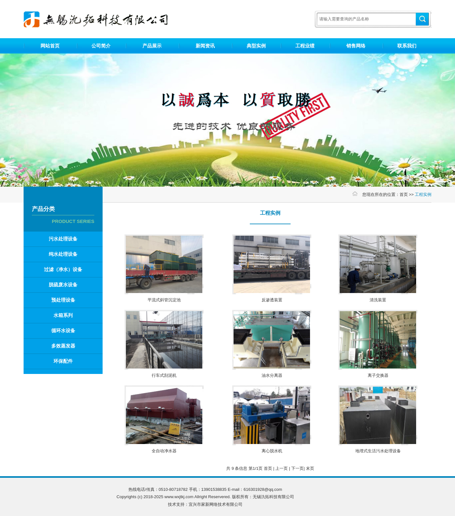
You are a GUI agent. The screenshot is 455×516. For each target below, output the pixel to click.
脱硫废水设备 (63, 284)
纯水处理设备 (63, 254)
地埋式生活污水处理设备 (378, 450)
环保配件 (63, 361)
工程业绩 (304, 45)
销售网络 (355, 45)
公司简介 (101, 45)
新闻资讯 (205, 45)
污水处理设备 (63, 238)
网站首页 (50, 45)
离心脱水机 (272, 450)
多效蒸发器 (63, 345)
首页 (404, 194)
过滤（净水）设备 (63, 269)
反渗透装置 (272, 299)
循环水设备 (63, 330)
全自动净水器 (164, 450)
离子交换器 (378, 375)
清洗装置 (378, 299)
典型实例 (256, 45)
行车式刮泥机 (164, 375)
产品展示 (152, 45)
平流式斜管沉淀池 (164, 299)
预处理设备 (63, 300)
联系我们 (406, 45)
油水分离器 (272, 375)
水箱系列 (63, 315)
